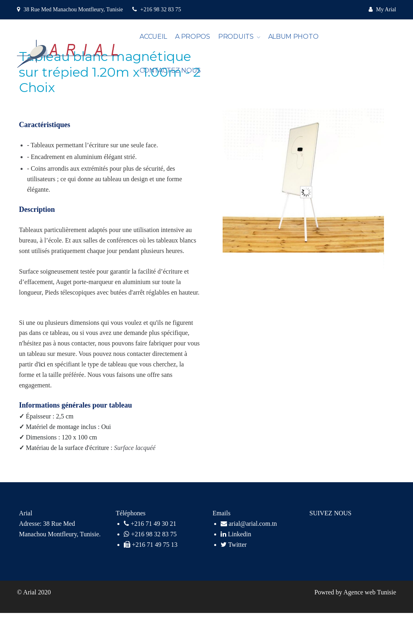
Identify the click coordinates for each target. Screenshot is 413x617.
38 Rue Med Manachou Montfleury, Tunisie (73, 9)
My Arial (385, 9)
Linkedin (236, 538)
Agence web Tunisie (369, 596)
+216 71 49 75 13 (154, 548)
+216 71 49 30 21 (153, 527)
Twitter (234, 548)
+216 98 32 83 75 (156, 9)
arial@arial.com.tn (249, 527)
